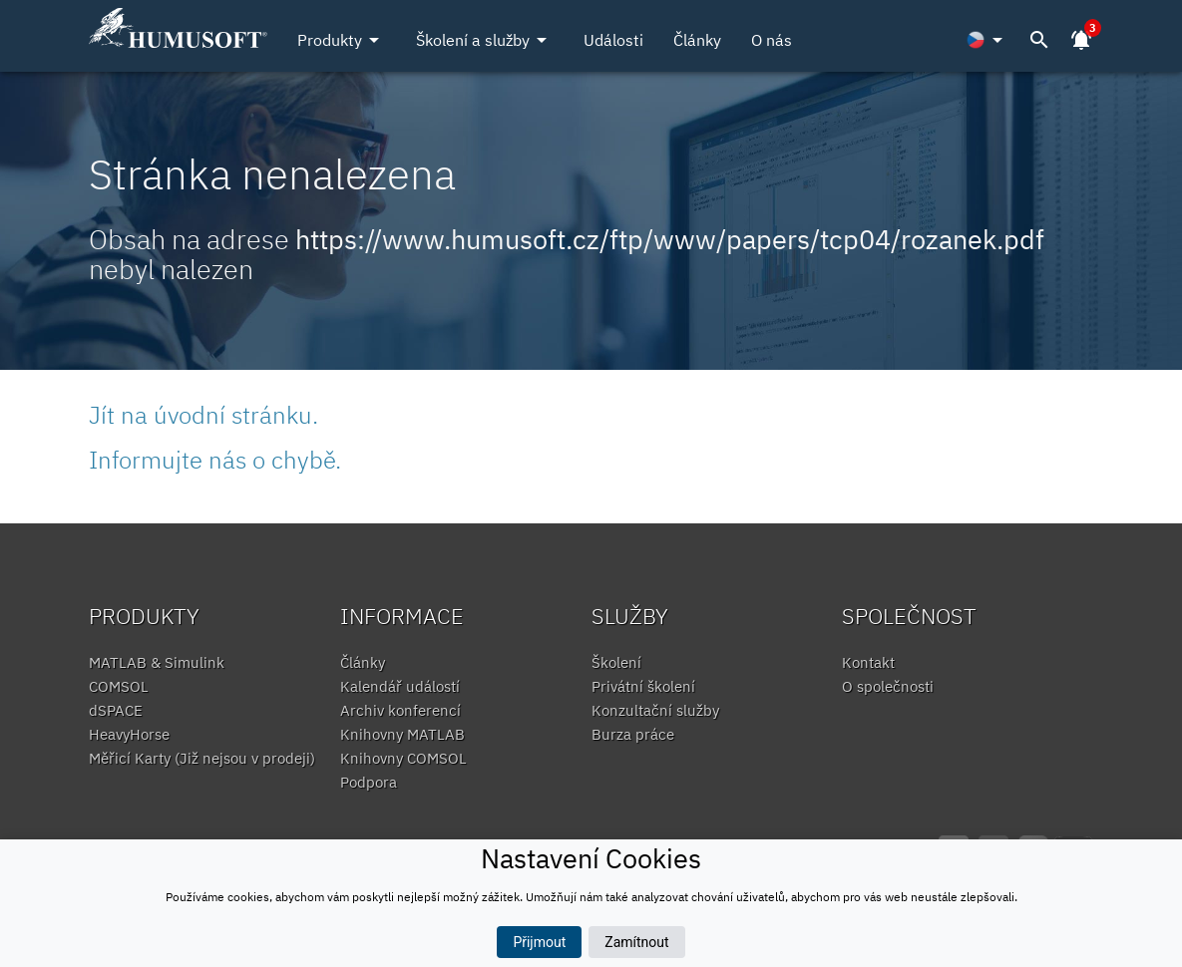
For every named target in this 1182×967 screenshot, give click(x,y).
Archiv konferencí (400, 710)
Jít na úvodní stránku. (203, 415)
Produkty (341, 40)
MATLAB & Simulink (156, 662)
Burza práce (632, 734)
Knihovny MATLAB (402, 734)
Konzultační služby (655, 710)
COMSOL (119, 686)
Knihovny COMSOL (403, 758)
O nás (771, 40)
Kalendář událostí (400, 686)
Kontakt (868, 662)
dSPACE (116, 710)
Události (613, 40)
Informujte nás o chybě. (215, 460)
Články (697, 40)
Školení (616, 662)
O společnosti (888, 686)
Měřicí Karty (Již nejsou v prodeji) (202, 758)
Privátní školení (643, 686)
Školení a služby (485, 40)
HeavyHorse (129, 734)
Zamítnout (636, 942)
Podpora (368, 782)
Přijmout (539, 942)
